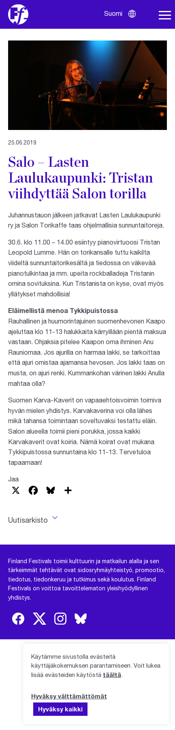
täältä (112, 674)
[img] (18, 619)
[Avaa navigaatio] (165, 15)
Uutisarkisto (28, 519)
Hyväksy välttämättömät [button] (69, 696)
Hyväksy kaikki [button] (60, 709)
